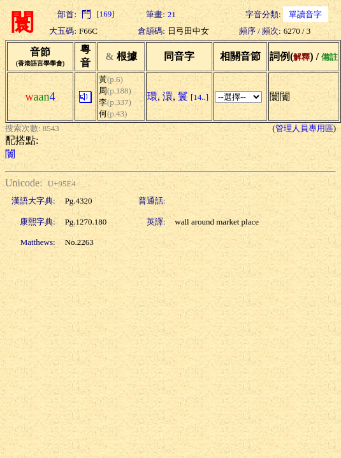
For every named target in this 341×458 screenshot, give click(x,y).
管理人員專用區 (304, 128)
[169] (96, 13)
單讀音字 (305, 14)
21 (172, 14)
